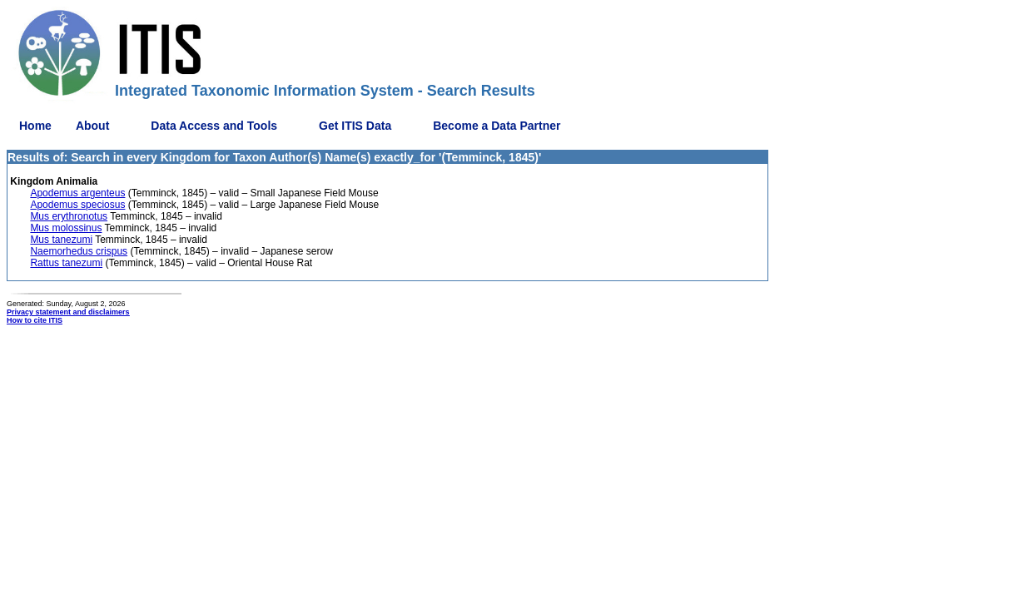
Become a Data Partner (496, 125)
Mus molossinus (66, 228)
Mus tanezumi (61, 239)
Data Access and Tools (214, 125)
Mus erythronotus (68, 216)
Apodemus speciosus (77, 204)
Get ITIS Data (355, 125)
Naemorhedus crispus (78, 251)
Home (35, 125)
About (92, 125)
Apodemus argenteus (77, 193)
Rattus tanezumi (66, 263)
